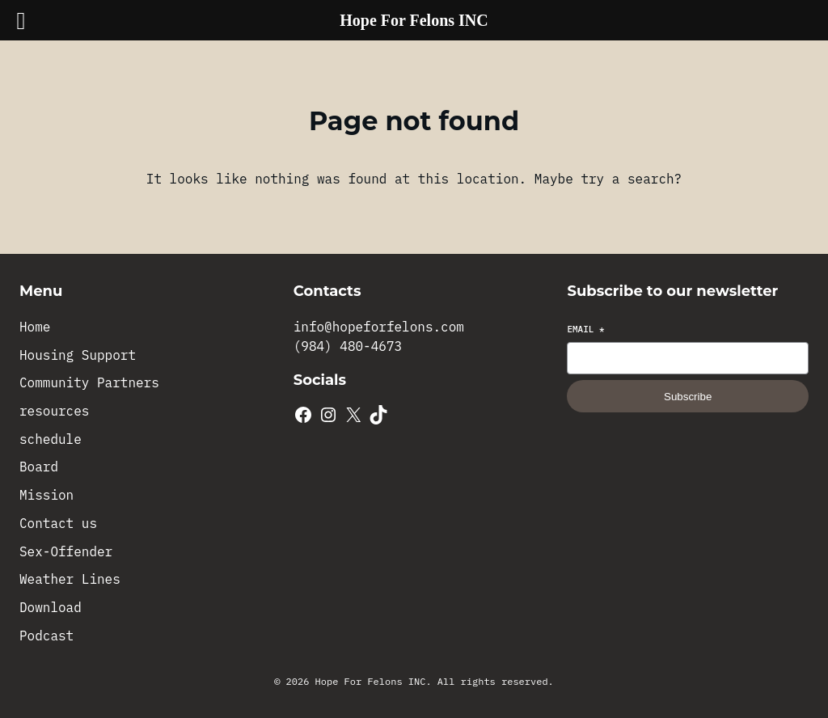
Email (585, 329)
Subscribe (688, 397)
